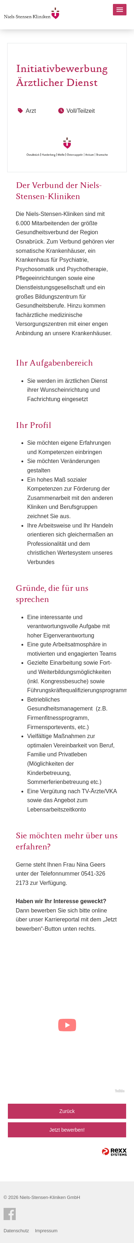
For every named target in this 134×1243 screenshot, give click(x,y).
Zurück (67, 1111)
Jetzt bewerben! (67, 1130)
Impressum (46, 1230)
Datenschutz (16, 1230)
